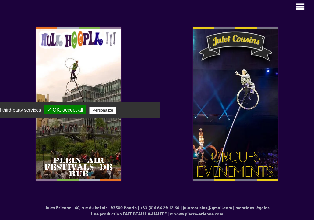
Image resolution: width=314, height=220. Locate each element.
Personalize (103, 110)
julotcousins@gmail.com (207, 207)
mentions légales (252, 207)
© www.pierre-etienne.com (196, 213)
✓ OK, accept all (65, 109)
